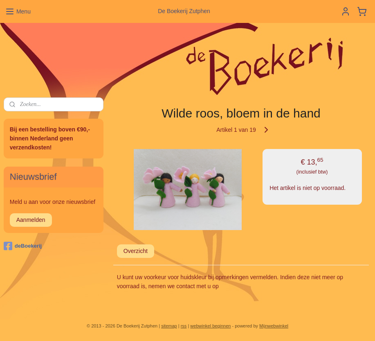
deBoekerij (23, 246)
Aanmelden (30, 220)
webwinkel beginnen (210, 325)
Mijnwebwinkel (273, 325)
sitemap (169, 325)
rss (184, 325)
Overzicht (136, 251)
